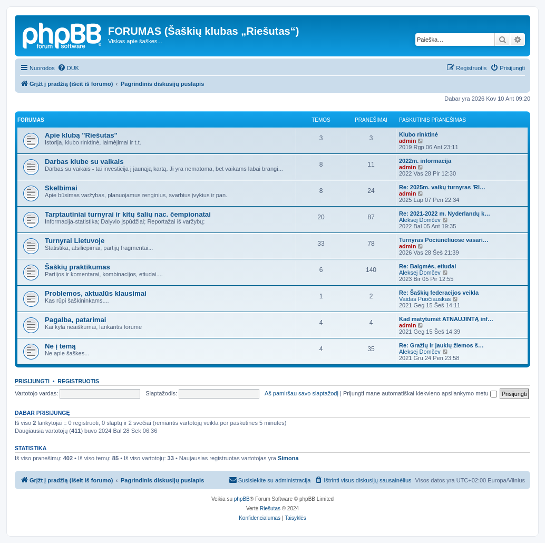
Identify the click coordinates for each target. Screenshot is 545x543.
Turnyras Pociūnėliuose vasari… (444, 240)
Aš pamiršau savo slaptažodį (301, 393)
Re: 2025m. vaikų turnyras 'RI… (442, 187)
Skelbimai (61, 188)
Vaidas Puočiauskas (425, 299)
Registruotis (78, 381)
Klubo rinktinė (418, 134)
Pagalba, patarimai (75, 320)
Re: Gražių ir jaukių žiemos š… (441, 345)
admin (407, 141)
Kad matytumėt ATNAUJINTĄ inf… (446, 319)
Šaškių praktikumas (77, 267)
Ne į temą (60, 346)
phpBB (242, 499)
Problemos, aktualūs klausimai (96, 293)
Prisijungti (32, 381)
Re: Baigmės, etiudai (427, 266)
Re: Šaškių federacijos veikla (439, 292)
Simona (288, 458)
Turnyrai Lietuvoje (74, 241)
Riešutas (270, 508)
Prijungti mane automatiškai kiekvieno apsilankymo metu (420, 393)
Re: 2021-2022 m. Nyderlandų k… (444, 213)
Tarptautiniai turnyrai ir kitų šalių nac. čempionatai (128, 214)
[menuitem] (68, 68)
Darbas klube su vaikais (84, 162)
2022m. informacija (425, 161)
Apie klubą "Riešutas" (81, 135)
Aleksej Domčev (420, 220)
